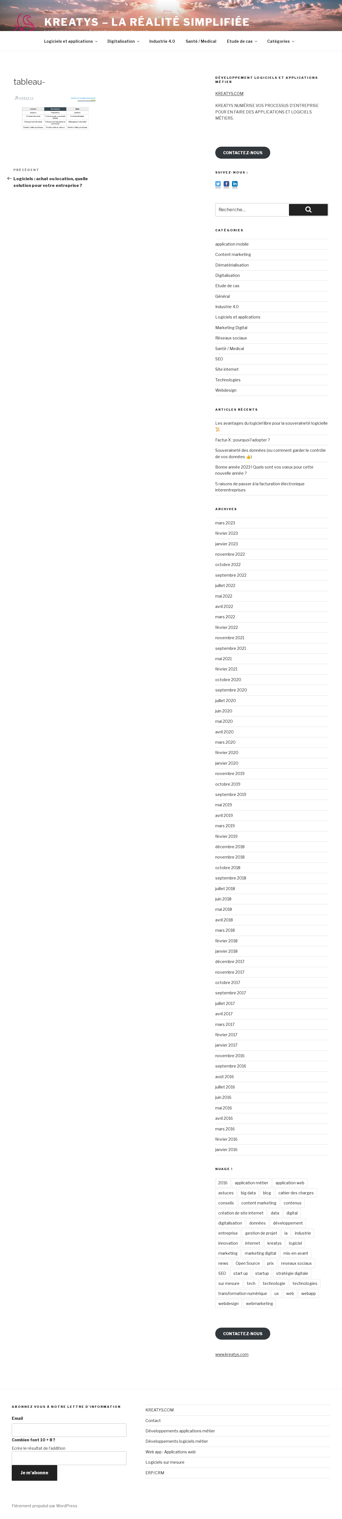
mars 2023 (225, 522)
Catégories (281, 41)
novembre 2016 (230, 1055)
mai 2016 (223, 1108)
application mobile (232, 244)
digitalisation (230, 1223)
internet (252, 1243)
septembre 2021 (230, 648)
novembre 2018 (230, 857)
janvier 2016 (226, 1149)
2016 (223, 1182)
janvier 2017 (226, 1045)
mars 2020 (225, 742)
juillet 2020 (225, 700)
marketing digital (260, 1253)
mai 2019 (223, 804)
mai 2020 (224, 721)
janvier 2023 (226, 543)
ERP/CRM (154, 1472)
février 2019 (226, 836)
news (223, 1263)
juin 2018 (223, 899)
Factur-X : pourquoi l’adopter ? (242, 440)
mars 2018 (225, 930)
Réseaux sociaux (231, 338)
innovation (228, 1243)
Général (222, 296)
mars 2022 (225, 616)
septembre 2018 (230, 878)
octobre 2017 (227, 982)
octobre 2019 (227, 784)
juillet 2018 (225, 888)
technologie (274, 1283)
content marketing (258, 1203)
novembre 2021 (229, 637)
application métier (251, 1182)
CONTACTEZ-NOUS (242, 152)
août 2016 (224, 1076)
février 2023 (226, 533)
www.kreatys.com (231, 1354)
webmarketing (259, 1303)
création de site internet (241, 1213)
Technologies (228, 379)
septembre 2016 (230, 1066)
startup (262, 1273)
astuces (226, 1192)
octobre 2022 (228, 564)
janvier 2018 (226, 951)
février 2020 (226, 752)
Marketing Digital (231, 327)
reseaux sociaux (296, 1263)
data (275, 1213)
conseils (226, 1203)
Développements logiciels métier (176, 1441)
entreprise (228, 1233)
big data (248, 1192)
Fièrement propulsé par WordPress (44, 1505)
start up (240, 1273)
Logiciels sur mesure (165, 1462)
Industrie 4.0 (162, 41)
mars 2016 (225, 1128)
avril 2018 (224, 919)
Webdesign (225, 390)
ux (276, 1293)
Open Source (248, 1263)
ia (286, 1233)
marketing (228, 1253)
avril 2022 (224, 606)
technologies (305, 1283)
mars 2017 (225, 1024)
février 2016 (226, 1139)
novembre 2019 (230, 773)
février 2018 (226, 940)
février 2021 (226, 669)
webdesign (228, 1303)
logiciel (295, 1243)
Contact (153, 1420)
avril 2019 (224, 815)
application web (290, 1182)
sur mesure (229, 1283)
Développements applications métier (180, 1430)
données (257, 1223)
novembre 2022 (230, 554)
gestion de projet (261, 1233)
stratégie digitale (292, 1273)
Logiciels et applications (71, 41)
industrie (303, 1233)
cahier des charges (296, 1192)
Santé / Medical (201, 41)
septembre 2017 (230, 992)
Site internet (227, 369)
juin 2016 (223, 1097)
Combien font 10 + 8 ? (33, 1439)
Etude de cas (242, 41)
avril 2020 (224, 731)
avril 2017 (224, 1013)
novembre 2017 (229, 972)
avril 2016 (224, 1118)
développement (288, 1223)
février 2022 (226, 627)
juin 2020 (223, 711)
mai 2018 (223, 909)
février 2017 (226, 1034)
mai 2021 (223, 658)
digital (292, 1213)
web (290, 1293)
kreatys (274, 1243)
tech (251, 1283)
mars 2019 (225, 825)
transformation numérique (242, 1293)
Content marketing (233, 254)
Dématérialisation (232, 265)
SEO (219, 358)
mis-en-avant (295, 1253)
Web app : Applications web (170, 1451)
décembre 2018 (230, 846)
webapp (308, 1293)
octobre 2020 (228, 679)
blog (267, 1192)
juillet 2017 (225, 1003)
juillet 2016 (225, 1087)
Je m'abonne (34, 1472)
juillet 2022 (225, 585)
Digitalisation (123, 41)
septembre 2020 (231, 690)
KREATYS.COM (229, 93)
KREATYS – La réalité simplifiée (147, 22)
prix (270, 1263)
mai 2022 (223, 596)
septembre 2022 (231, 575)
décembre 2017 (229, 961)
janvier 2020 (226, 763)
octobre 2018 (227, 867)
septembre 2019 (230, 794)
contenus (293, 1203)
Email (17, 1418)
